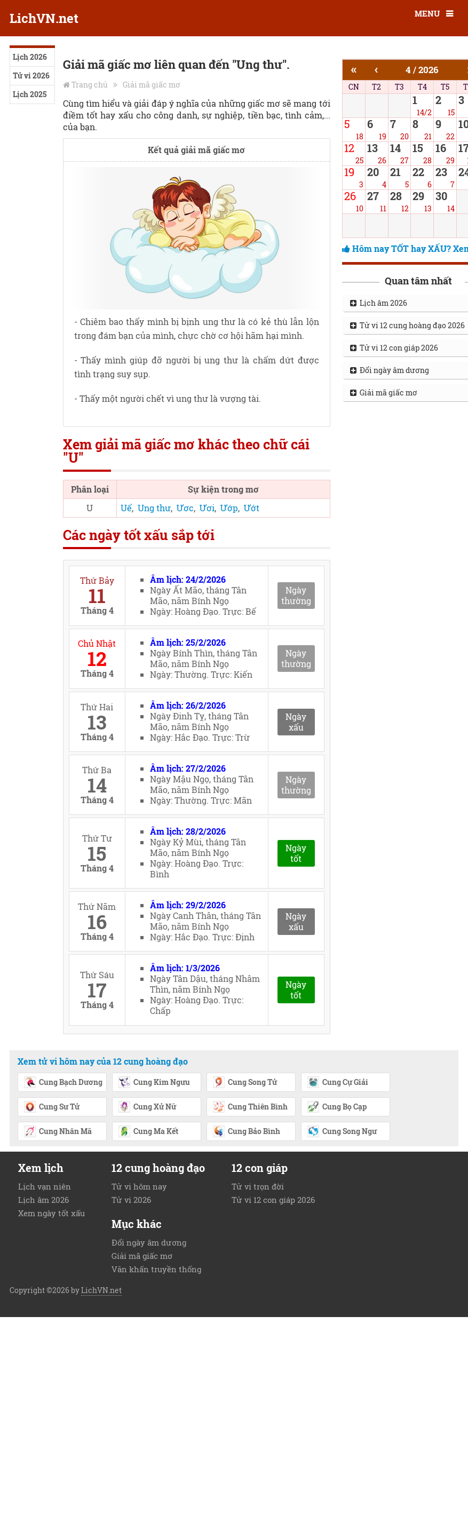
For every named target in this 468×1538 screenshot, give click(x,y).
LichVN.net (44, 18)
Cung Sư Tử (51, 1107)
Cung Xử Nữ (147, 1107)
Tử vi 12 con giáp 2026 (273, 1199)
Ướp (229, 507)
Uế (126, 507)
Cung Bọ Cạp (337, 1107)
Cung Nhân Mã (57, 1131)
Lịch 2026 (30, 57)
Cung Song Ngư (342, 1131)
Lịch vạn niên (44, 1186)
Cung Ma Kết (148, 1131)
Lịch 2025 (29, 94)
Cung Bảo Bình (246, 1131)
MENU (427, 13)
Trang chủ (90, 85)
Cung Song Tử (244, 1082)
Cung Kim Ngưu (154, 1082)
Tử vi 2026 (31, 75)
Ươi (207, 507)
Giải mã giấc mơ (151, 85)
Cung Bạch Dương (62, 1082)
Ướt (251, 507)
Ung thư (154, 507)
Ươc (185, 507)
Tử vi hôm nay (139, 1186)
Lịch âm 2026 (43, 1199)
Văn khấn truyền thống (156, 1269)
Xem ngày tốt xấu (51, 1213)
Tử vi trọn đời (258, 1186)
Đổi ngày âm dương (149, 1242)
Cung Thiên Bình (250, 1107)
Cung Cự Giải (337, 1082)
